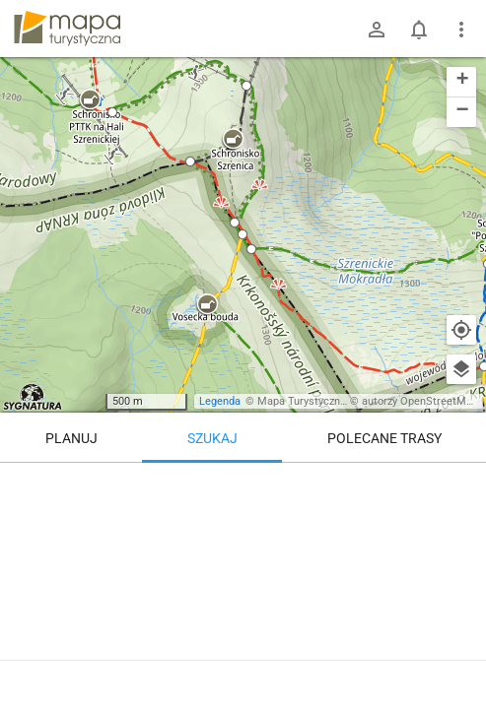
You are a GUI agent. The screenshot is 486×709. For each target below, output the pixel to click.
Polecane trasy (384, 438)
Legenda (220, 401)
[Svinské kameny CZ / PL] (243, 581)
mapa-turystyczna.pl (67, 28)
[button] (90, 100)
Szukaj (212, 438)
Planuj (71, 438)
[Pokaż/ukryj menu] (461, 29)
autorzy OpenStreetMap (420, 401)
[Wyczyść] (461, 484)
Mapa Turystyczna (301, 401)
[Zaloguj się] (376, 29)
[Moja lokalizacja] (461, 330)
